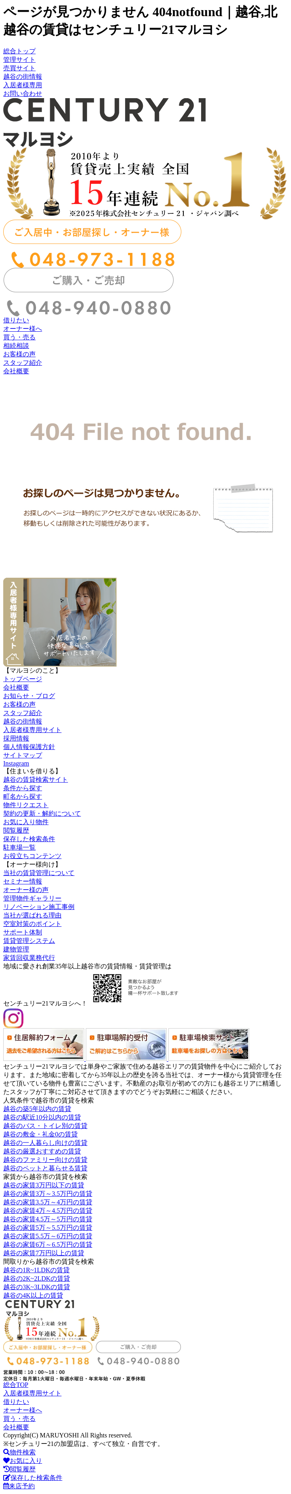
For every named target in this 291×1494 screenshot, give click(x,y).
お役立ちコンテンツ (32, 855)
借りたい (16, 320)
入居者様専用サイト (32, 729)
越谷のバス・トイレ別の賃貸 (45, 1125)
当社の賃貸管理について (38, 872)
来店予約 (19, 1486)
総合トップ (19, 51)
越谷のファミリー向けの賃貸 (45, 1159)
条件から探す (22, 788)
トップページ (22, 678)
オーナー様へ (22, 328)
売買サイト (19, 68)
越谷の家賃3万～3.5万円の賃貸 (47, 1193)
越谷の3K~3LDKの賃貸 (36, 1287)
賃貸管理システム (29, 940)
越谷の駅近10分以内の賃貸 (42, 1117)
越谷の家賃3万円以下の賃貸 (43, 1185)
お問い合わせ (22, 93)
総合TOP (15, 1384)
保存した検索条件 (29, 838)
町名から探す (22, 796)
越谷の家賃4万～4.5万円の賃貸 (47, 1210)
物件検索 (19, 1452)
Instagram (16, 763)
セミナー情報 (22, 881)
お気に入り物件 (26, 822)
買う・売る (19, 337)
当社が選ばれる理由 (32, 915)
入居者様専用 (22, 85)
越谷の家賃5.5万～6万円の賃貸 (47, 1236)
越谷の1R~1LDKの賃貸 (36, 1270)
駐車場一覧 (19, 847)
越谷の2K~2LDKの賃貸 (36, 1278)
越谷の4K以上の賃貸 (33, 1295)
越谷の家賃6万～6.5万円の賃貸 (47, 1244)
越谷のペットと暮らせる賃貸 (45, 1168)
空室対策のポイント (32, 923)
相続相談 (16, 345)
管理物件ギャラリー (32, 898)
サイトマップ (22, 755)
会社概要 (16, 371)
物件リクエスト (26, 805)
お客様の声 (19, 354)
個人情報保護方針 (29, 746)
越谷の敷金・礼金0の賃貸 (40, 1134)
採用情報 (16, 738)
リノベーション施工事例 (38, 906)
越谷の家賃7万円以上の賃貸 (43, 1253)
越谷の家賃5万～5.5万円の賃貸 (47, 1227)
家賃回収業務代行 (29, 957)
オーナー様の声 (26, 889)
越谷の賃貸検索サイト (35, 779)
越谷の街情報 (22, 76)
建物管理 (16, 949)
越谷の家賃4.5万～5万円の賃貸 (47, 1219)
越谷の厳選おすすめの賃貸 (42, 1151)
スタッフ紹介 (22, 362)
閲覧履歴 (16, 830)
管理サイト (19, 59)
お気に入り (22, 1460)
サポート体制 (22, 932)
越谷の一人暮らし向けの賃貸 (45, 1142)
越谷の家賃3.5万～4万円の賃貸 (47, 1202)
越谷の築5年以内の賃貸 (37, 1108)
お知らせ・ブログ (29, 695)
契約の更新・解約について (42, 813)
